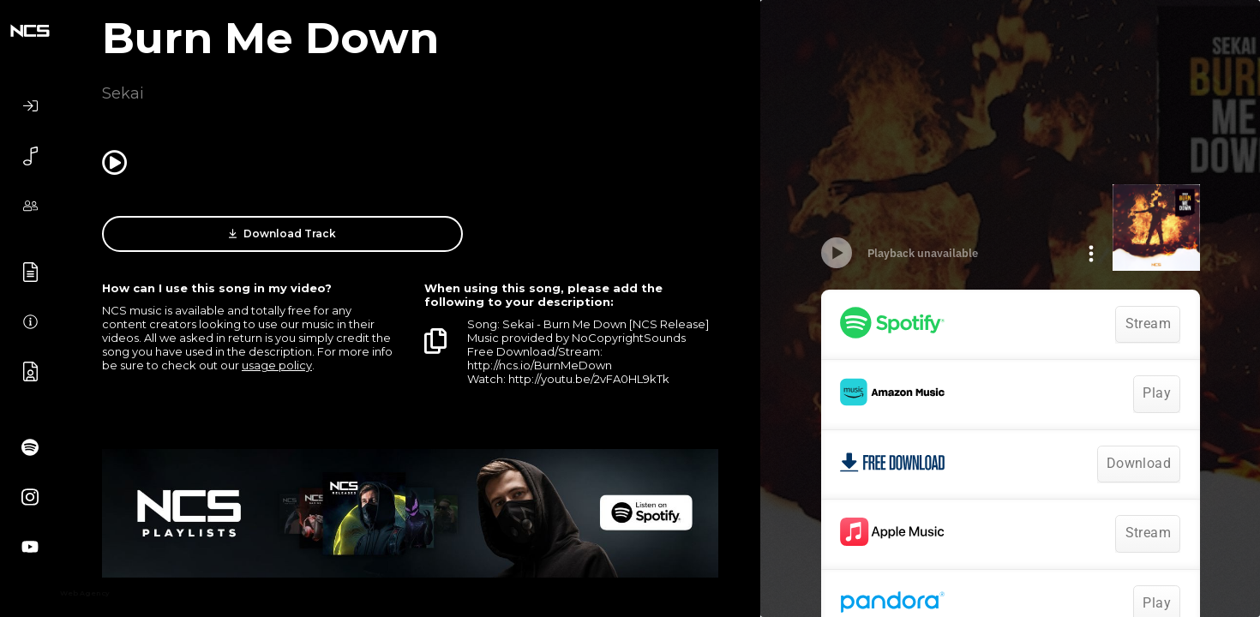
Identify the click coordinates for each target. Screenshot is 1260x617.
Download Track (243, 234)
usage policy (277, 365)
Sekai (123, 93)
